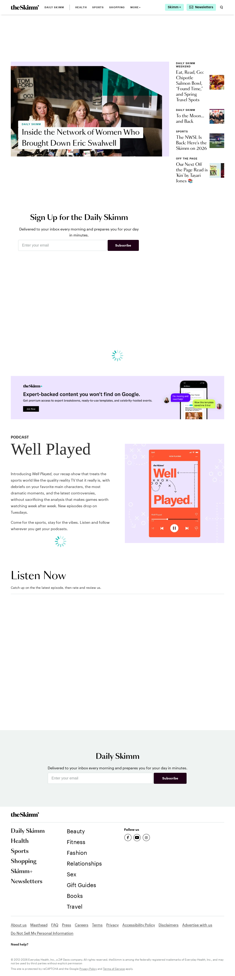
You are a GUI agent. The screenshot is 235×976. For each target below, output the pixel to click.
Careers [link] (81, 925)
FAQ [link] (54, 925)
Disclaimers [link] (169, 925)
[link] (25, 7)
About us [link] (19, 925)
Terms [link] (97, 925)
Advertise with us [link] (197, 925)
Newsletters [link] (26, 881)
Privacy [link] (112, 925)
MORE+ (135, 7)
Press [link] (66, 925)
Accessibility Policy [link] (138, 925)
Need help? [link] (19, 944)
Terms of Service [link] (114, 968)
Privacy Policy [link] (88, 968)
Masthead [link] (39, 925)
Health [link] (81, 7)
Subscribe (123, 245)
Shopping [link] (117, 7)
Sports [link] (98, 7)
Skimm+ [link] (22, 871)
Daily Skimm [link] (54, 7)
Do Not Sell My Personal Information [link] (42, 933)
